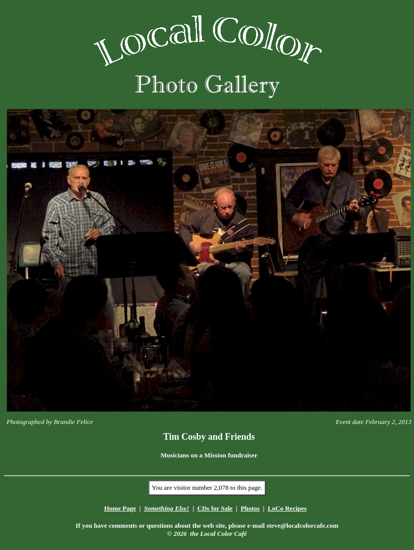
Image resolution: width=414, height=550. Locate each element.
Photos (250, 508)
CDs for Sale (215, 508)
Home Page (120, 508)
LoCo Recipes (287, 508)
